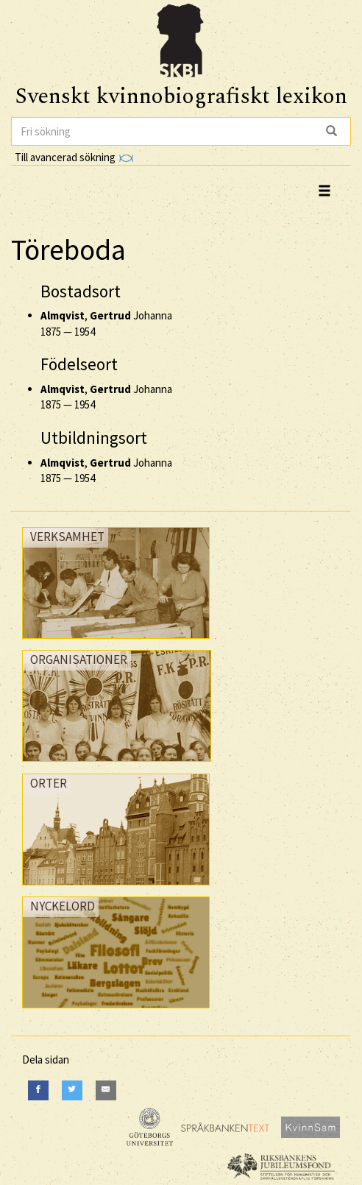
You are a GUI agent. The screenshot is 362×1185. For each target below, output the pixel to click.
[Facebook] (38, 1090)
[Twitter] (72, 1090)
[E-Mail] (106, 1090)
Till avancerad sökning (74, 157)
